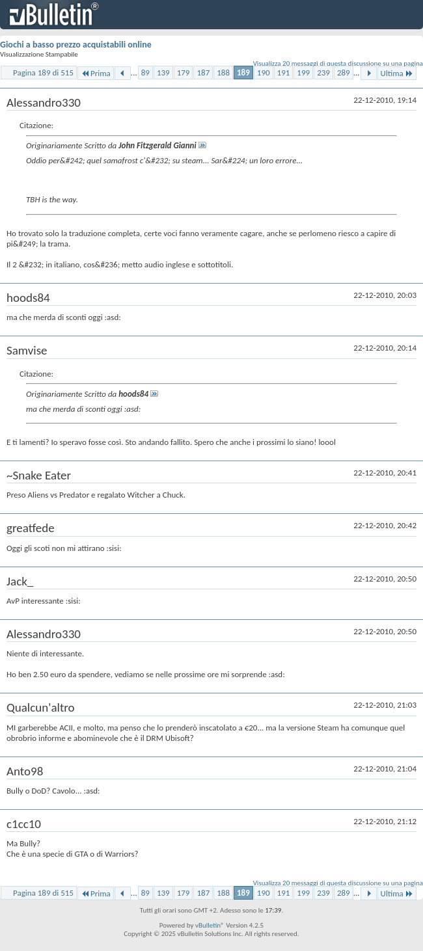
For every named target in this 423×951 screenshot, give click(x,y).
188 (223, 72)
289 (343, 72)
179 (183, 72)
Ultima (397, 73)
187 (203, 72)
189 (243, 72)
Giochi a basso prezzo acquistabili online (76, 44)
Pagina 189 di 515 (43, 72)
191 (283, 72)
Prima (96, 73)
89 (145, 72)
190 (263, 72)
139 (163, 72)
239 (323, 72)
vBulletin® (210, 925)
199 (303, 72)
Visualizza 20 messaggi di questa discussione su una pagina (338, 63)
